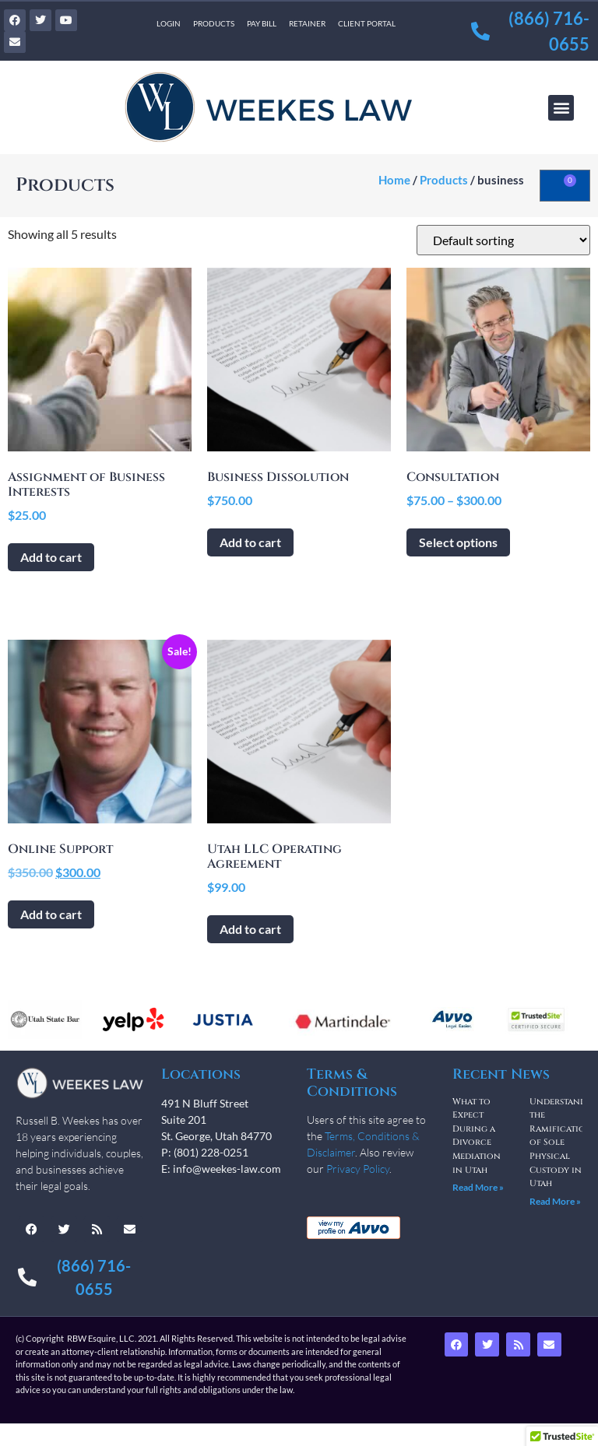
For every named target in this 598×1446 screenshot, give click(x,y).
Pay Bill (261, 23)
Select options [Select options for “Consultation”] (458, 542)
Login (169, 23)
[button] (561, 108)
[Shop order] (503, 240)
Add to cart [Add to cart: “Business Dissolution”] (250, 542)
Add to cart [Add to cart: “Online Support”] (51, 914)
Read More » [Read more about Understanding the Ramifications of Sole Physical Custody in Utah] (555, 1201)
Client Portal (367, 23)
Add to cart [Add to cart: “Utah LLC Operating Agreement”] (250, 928)
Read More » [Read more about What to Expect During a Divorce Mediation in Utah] (478, 1187)
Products (213, 23)
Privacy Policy (357, 1168)
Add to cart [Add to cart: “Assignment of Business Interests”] (51, 556)
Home (394, 180)
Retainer (307, 23)
